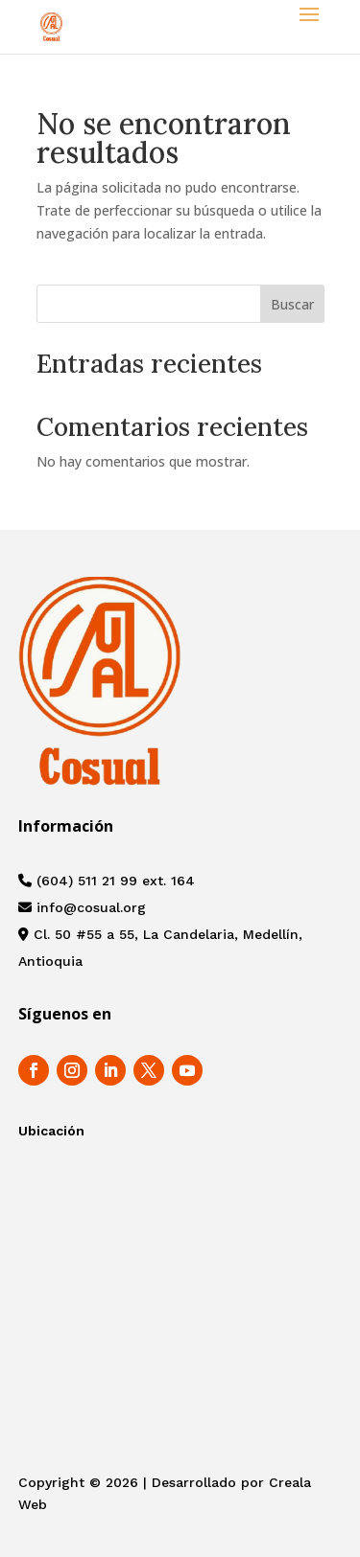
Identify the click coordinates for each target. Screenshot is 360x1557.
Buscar (292, 304)
